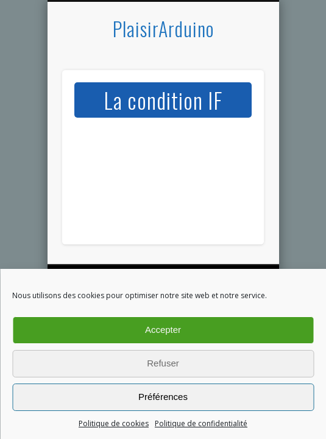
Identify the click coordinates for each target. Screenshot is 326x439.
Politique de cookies (114, 423)
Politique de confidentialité (201, 423)
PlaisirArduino (163, 28)
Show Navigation (234, 109)
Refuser (163, 363)
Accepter (163, 329)
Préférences (163, 396)
